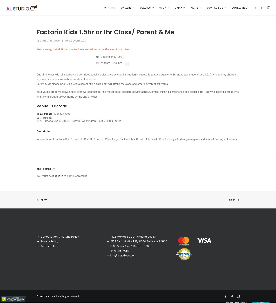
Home (111, 7)
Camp (180, 7)
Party (195, 7)
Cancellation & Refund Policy (60, 236)
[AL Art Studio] (21, 8)
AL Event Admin (79, 40)
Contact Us (216, 7)
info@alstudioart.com (123, 255)
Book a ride (239, 7)
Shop (164, 7)
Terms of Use (49, 246)
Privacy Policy (49, 241)
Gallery (127, 7)
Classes (147, 7)
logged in (57, 176)
